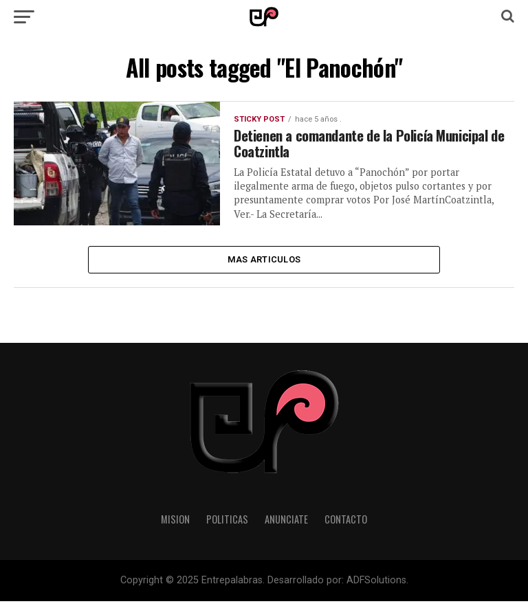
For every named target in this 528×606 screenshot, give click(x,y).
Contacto (345, 523)
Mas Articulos (264, 262)
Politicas (227, 523)
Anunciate (286, 523)
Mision (175, 523)
